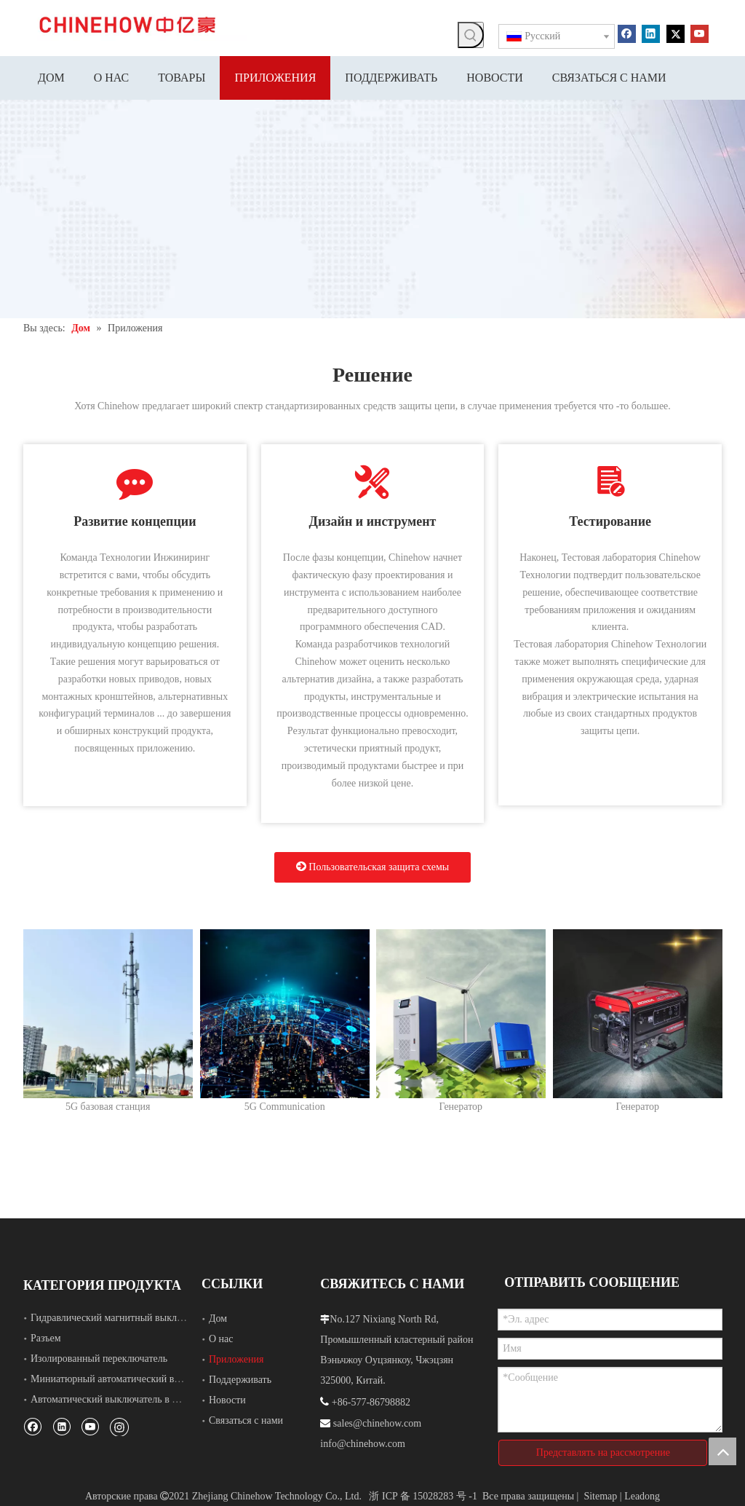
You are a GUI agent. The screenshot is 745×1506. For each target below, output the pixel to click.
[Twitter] (675, 33)
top (722, 1451)
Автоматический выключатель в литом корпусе (133, 1399)
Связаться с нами (246, 1420)
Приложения (236, 1359)
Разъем (46, 1338)
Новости (227, 1400)
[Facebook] (627, 33)
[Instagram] (119, 1426)
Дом (218, 1318)
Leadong (642, 1496)
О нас (221, 1338)
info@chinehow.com (362, 1443)
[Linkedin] (651, 33)
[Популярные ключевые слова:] (471, 35)
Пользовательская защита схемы (372, 866)
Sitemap (600, 1496)
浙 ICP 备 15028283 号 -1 (423, 1496)
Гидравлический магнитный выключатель (121, 1317)
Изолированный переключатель (99, 1358)
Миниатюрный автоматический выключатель (128, 1378)
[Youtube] (699, 33)
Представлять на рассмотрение (603, 1452)
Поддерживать (240, 1379)
